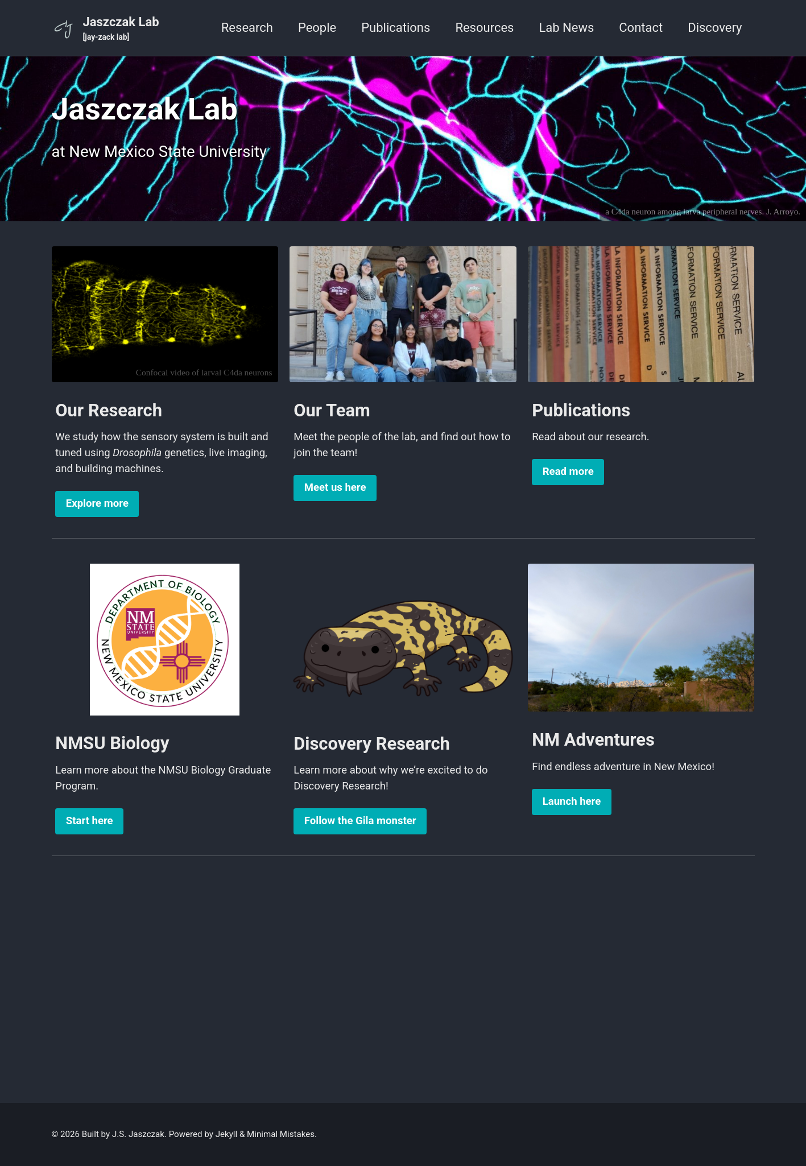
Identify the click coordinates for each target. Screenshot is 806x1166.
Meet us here (335, 487)
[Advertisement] (403, 973)
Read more (568, 471)
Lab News (566, 27)
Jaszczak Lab (121, 29)
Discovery (715, 27)
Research (247, 27)
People (317, 27)
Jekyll (227, 1134)
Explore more (97, 503)
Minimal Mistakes (281, 1134)
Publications (395, 27)
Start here (89, 820)
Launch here (572, 801)
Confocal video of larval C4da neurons (204, 372)
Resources (484, 27)
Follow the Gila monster (360, 820)
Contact (641, 27)
